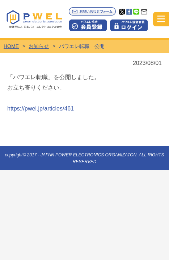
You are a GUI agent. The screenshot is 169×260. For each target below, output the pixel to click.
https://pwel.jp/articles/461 (40, 108)
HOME (11, 46)
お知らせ (39, 46)
